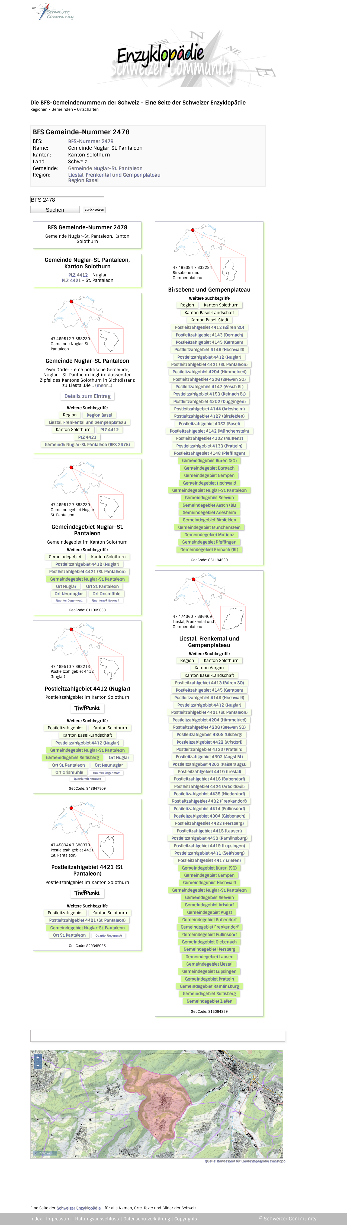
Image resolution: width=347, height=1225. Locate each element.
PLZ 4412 (78, 275)
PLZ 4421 (71, 280)
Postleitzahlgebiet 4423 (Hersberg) (209, 823)
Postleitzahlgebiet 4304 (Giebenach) (209, 816)
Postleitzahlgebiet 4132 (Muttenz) (209, 438)
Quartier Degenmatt (69, 600)
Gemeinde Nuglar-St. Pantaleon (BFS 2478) (87, 444)
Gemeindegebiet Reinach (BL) (209, 549)
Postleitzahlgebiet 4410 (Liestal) (209, 771)
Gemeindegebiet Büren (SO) (209, 460)
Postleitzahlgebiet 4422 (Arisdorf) (209, 742)
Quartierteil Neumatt (105, 600)
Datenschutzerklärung (146, 1219)
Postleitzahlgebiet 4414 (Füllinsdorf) (209, 808)
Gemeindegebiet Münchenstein (209, 527)
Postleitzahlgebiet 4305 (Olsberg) (209, 734)
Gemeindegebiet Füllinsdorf (209, 934)
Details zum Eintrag (87, 396)
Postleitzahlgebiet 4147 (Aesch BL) (209, 386)
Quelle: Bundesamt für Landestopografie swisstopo (245, 1161)
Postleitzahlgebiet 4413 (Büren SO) (209, 327)
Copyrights (185, 1219)
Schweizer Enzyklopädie (79, 1208)
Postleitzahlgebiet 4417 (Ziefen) (209, 860)
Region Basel (83, 180)
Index (36, 1219)
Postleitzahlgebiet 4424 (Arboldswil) (209, 786)
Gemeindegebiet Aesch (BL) (209, 505)
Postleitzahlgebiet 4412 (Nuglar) (87, 564)
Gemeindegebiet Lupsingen (209, 971)
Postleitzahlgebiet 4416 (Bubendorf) (209, 779)
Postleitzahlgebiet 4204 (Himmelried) (209, 371)
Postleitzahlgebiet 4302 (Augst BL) (209, 756)
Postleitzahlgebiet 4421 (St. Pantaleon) (87, 571)
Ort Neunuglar (68, 593)
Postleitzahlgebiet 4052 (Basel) (209, 423)
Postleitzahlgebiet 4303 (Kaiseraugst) (209, 764)
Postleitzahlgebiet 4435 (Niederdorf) (209, 793)
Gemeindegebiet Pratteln (209, 979)
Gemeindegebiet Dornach (209, 468)
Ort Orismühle (106, 593)
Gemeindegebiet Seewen (209, 497)
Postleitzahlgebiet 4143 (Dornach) (209, 335)
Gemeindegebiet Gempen (209, 475)
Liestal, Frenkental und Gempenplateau (114, 175)
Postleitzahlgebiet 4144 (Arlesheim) (209, 408)
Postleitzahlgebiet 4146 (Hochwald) (209, 349)
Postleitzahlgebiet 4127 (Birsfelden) (209, 416)
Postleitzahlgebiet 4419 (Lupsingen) (209, 845)
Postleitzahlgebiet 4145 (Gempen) (209, 342)
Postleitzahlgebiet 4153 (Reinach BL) (209, 394)
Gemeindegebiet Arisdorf (209, 904)
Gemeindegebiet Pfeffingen (209, 542)
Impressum (58, 1219)
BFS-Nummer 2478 (90, 141)
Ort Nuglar (66, 586)
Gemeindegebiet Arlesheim (209, 512)
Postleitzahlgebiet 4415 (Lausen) (209, 831)
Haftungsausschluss (97, 1219)
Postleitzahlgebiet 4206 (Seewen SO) (209, 379)
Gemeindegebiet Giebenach (209, 942)
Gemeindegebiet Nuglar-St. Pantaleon (87, 579)
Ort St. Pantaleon (102, 586)
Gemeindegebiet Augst (209, 912)
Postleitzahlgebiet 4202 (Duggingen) (209, 401)
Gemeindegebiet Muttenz (209, 534)
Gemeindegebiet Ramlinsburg (209, 986)
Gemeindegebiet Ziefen (209, 1001)
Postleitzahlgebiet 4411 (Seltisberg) (209, 853)
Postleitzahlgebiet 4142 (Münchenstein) (209, 431)
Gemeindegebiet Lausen (209, 956)
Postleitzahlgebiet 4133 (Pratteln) (209, 446)
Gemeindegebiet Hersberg (209, 949)
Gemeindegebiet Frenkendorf (209, 927)
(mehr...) (103, 385)
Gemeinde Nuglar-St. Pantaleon (105, 168)
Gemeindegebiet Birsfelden (209, 519)
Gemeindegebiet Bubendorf (209, 919)
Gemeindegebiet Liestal (209, 964)
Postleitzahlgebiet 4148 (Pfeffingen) (209, 453)
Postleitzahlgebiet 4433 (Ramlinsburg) (209, 838)
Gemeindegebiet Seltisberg (72, 757)
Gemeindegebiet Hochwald (209, 483)
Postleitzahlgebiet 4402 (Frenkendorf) (209, 801)
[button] (55, 210)
